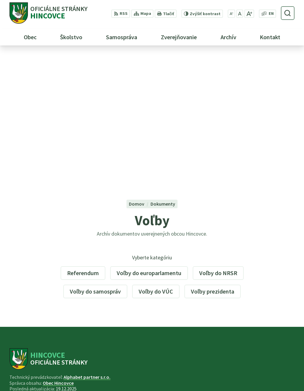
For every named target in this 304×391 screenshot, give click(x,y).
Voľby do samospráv (95, 160)
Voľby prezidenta (212, 160)
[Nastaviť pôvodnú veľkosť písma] (239, 14)
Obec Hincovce (58, 252)
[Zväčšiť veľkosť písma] (249, 14)
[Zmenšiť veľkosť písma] (231, 14)
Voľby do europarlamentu (149, 142)
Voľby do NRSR (218, 142)
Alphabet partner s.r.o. (87, 247)
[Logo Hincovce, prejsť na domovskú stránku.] (49, 13)
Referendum (83, 142)
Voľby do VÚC (156, 160)
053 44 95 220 (250, 371)
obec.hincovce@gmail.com (265, 378)
